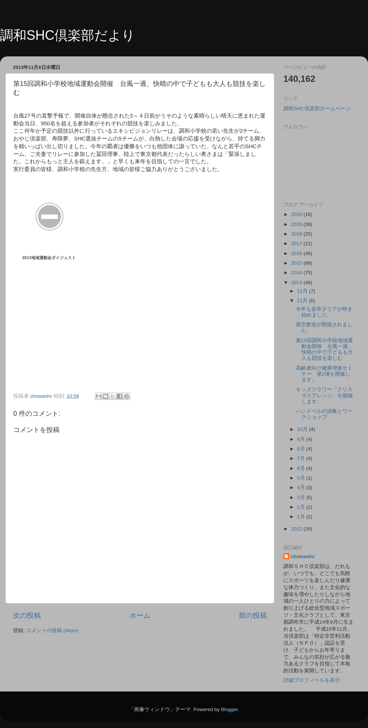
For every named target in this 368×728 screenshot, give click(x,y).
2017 (297, 243)
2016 (297, 253)
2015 (297, 263)
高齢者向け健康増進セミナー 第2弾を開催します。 (324, 374)
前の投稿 (253, 615)
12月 (303, 291)
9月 (301, 439)
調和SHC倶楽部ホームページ (317, 108)
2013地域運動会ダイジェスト (48, 257)
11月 (303, 300)
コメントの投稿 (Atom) (52, 630)
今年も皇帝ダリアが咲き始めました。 (324, 312)
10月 (303, 429)
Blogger (229, 709)
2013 (297, 282)
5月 (301, 478)
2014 (297, 272)
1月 (301, 516)
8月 (301, 449)
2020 (297, 214)
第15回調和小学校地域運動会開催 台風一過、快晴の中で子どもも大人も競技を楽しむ (324, 349)
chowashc (303, 556)
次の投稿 (27, 615)
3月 (301, 497)
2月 (301, 507)
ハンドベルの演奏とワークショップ (324, 414)
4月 (301, 487)
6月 (301, 468)
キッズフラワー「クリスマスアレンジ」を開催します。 (324, 395)
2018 (297, 234)
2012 (297, 529)
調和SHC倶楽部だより (67, 35)
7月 (301, 458)
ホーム (140, 615)
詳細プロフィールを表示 (311, 680)
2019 (297, 224)
